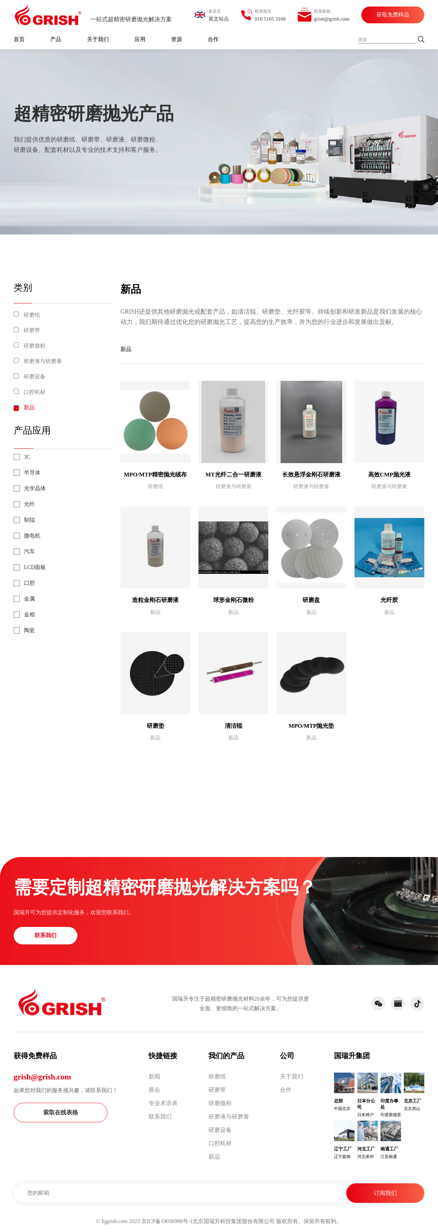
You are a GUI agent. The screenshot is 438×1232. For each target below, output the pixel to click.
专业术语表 (163, 1103)
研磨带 (32, 330)
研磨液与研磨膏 (43, 361)
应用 (139, 39)
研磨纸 (32, 315)
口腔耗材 (35, 392)
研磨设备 (35, 376)
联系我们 (45, 935)
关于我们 (98, 39)
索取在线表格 (60, 1112)
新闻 (154, 1076)
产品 (55, 39)
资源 (176, 39)
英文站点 (218, 19)
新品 (29, 407)
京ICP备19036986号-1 (167, 1221)
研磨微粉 (35, 346)
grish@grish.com (42, 1077)
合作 (213, 39)
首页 (19, 39)
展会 (154, 1090)
